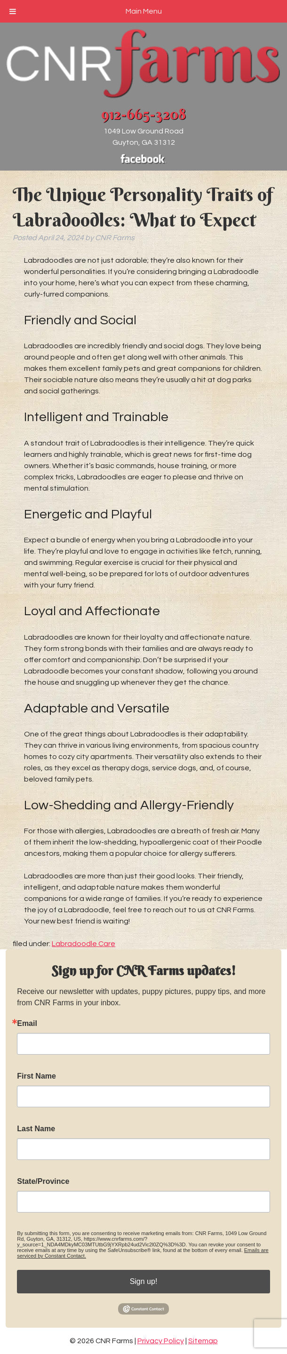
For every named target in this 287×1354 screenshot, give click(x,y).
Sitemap (203, 1341)
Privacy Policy (160, 1341)
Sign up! (144, 1281)
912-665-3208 (143, 114)
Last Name (36, 1129)
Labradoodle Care (83, 943)
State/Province (43, 1181)
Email (27, 1023)
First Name (36, 1076)
